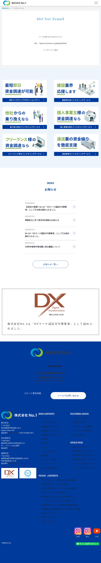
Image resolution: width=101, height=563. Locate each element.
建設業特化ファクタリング (85, 449)
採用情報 (42, 453)
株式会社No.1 (5, 8)
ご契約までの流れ (81, 420)
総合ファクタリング (82, 445)
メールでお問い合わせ (70, 393)
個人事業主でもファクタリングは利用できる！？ (57, 494)
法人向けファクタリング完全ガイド (52, 490)
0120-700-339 (54, 366)
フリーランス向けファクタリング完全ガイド (55, 498)
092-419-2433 (55, 378)
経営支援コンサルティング (48, 432)
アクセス (42, 445)
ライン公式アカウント (91, 541)
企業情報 (42, 436)
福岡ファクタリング (46, 515)
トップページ (44, 416)
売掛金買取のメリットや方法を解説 (52, 482)
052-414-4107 (59, 373)
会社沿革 (42, 441)
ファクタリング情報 (46, 457)
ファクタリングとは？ (47, 420)
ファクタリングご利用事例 (85, 424)
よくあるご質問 (81, 432)
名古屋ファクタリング (47, 511)
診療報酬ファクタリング (48, 424)
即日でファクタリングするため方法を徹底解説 (56, 478)
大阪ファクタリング (46, 519)
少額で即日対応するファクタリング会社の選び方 (57, 486)
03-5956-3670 (13, 430)
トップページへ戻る (50, 50)
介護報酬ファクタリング (48, 428)
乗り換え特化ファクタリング (86, 453)
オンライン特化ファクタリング (86, 465)
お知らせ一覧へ (50, 264)
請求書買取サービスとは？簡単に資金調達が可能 (57, 502)
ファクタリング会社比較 (84, 428)
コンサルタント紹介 (46, 449)
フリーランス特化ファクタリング (87, 461)
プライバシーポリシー (47, 461)
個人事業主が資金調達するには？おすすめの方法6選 (58, 507)
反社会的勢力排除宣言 (47, 465)
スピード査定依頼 (30, 393)
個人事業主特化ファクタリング (86, 457)
